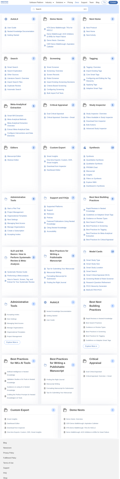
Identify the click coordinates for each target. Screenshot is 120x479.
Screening (55, 58)
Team (91, 2)
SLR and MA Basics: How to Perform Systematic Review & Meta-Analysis (21, 257)
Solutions (60, 2)
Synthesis (94, 147)
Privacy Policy (8, 453)
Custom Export (57, 147)
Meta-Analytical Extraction (18, 106)
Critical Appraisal (59, 105)
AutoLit (14, 19)
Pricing (70, 2)
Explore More (12, 342)
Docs (77, 2)
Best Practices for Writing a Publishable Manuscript (59, 256)
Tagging (93, 58)
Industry (49, 2)
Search (14, 58)
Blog (97, 2)
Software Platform (36, 2)
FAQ (5, 473)
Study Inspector (97, 105)
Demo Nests (56, 19)
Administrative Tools (18, 199)
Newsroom (7, 448)
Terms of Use (8, 463)
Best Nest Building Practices (99, 199)
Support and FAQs (59, 198)
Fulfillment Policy (9, 458)
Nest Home (95, 19)
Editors (14, 147)
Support (84, 2)
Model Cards (95, 251)
